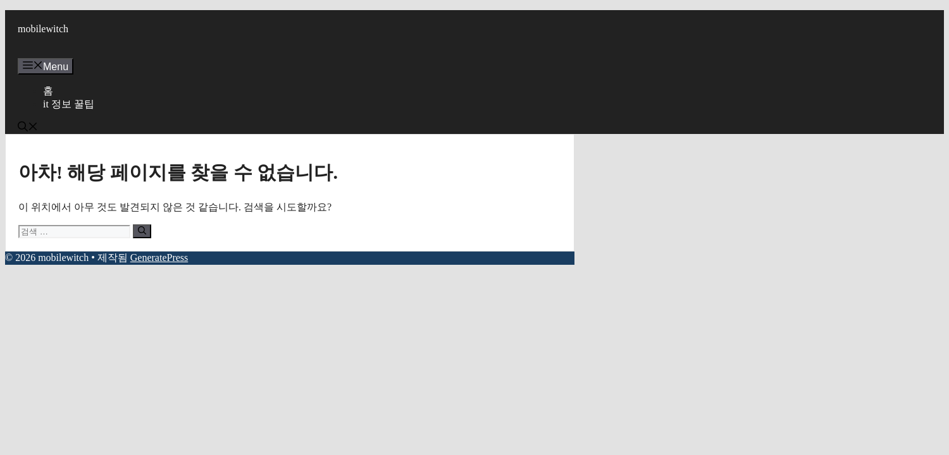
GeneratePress (159, 257)
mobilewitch (43, 28)
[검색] (142, 231)
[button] (28, 128)
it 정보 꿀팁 (68, 104)
